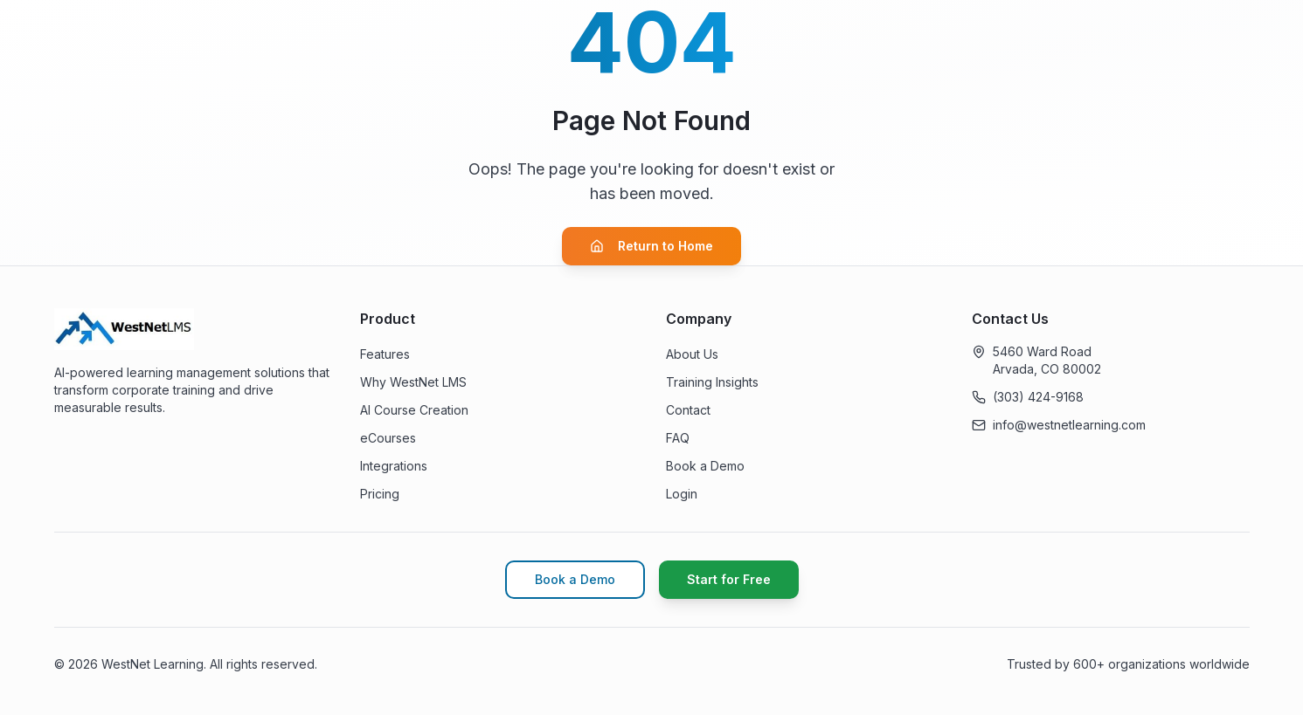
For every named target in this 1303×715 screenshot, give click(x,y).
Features (385, 354)
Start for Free (729, 579)
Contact (688, 409)
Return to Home (651, 245)
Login (681, 493)
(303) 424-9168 (1038, 396)
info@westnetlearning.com (1069, 424)
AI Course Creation (414, 409)
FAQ (678, 437)
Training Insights (712, 382)
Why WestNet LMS (413, 382)
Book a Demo (705, 465)
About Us (692, 354)
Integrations (393, 465)
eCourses (388, 437)
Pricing (379, 493)
